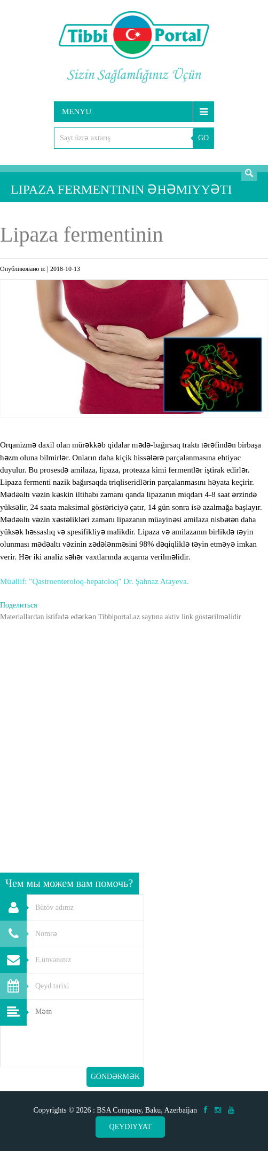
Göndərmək (115, 1077)
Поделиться (18, 605)
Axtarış (249, 173)
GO (203, 138)
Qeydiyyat (130, 1127)
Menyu (76, 111)
